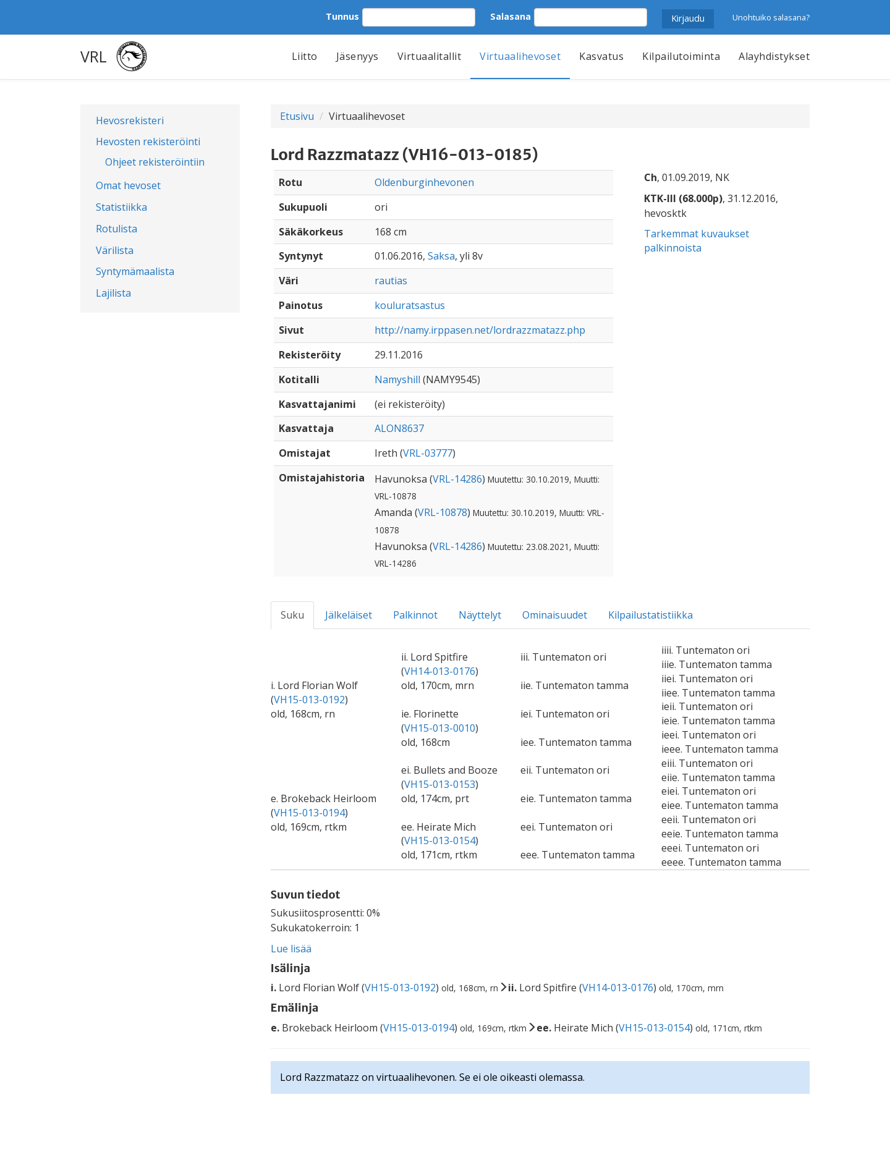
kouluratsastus (410, 305)
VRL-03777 (427, 453)
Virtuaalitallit (429, 56)
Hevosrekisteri (130, 120)
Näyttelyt (480, 615)
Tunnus (342, 16)
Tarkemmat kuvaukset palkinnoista (696, 241)
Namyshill (397, 379)
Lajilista (113, 293)
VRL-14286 (457, 479)
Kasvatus (601, 56)
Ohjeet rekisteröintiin (155, 162)
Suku (292, 615)
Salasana (510, 16)
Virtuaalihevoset (520, 56)
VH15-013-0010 (439, 728)
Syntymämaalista (135, 271)
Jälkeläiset (348, 615)
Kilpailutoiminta (681, 56)
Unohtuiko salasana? (771, 17)
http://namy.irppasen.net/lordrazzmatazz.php (480, 330)
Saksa (441, 256)
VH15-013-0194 (309, 812)
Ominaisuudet (554, 615)
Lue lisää (291, 948)
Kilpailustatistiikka (650, 615)
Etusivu (297, 116)
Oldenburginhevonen (424, 182)
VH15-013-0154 (439, 840)
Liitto (305, 56)
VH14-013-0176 (439, 671)
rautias (391, 280)
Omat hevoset (128, 185)
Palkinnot (415, 615)
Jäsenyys (357, 56)
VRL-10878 (442, 512)
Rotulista (116, 228)
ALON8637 (399, 428)
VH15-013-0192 (309, 699)
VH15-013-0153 (439, 784)
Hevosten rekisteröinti (148, 141)
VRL (93, 56)
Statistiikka (121, 207)
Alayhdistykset (774, 56)
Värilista (115, 250)
